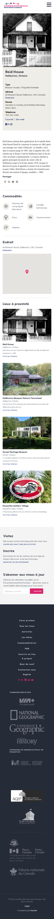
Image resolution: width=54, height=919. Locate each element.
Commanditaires (27, 643)
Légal (27, 906)
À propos (27, 658)
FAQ (27, 648)
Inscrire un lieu (27, 654)
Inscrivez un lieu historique (16, 562)
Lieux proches (27, 620)
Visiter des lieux (10, 544)
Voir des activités (27, 544)
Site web (20, 119)
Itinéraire (9, 97)
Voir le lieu (6, 356)
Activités (27, 631)
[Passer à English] (27, 674)
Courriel (9, 119)
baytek (34, 910)
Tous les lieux (27, 626)
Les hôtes (27, 637)
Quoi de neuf (27, 664)
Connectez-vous (27, 670)
